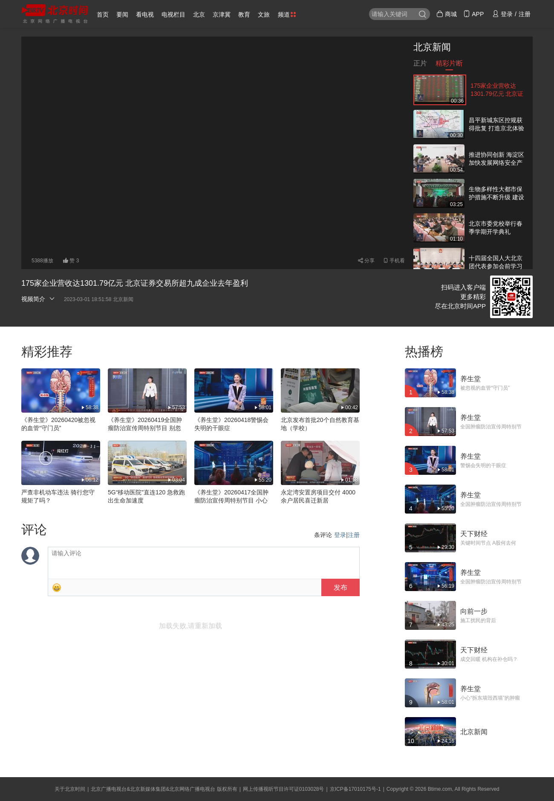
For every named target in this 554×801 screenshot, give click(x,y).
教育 (244, 14)
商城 (446, 14)
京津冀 (222, 14)
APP (473, 14)
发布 (340, 587)
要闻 (122, 14)
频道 (287, 14)
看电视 (145, 14)
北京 (199, 14)
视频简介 (38, 299)
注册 (354, 534)
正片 (420, 65)
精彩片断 (449, 65)
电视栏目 (173, 14)
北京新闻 (432, 47)
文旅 (264, 14)
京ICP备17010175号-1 (355, 789)
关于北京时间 (70, 789)
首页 (103, 14)
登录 (340, 534)
